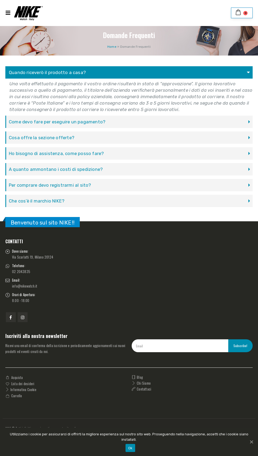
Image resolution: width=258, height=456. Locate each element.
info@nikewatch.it (24, 286)
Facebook (11, 317)
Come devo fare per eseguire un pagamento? (57, 121)
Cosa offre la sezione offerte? (41, 137)
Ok (130, 448)
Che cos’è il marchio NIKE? (36, 201)
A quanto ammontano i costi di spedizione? (56, 169)
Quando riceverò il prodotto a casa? (47, 72)
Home (111, 47)
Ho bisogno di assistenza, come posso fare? (56, 153)
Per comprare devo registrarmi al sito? (50, 185)
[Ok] (251, 441)
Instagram (23, 317)
